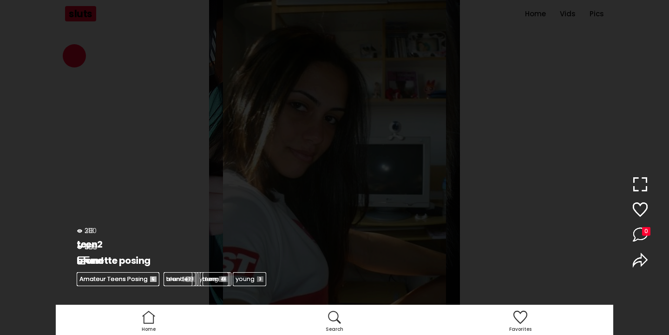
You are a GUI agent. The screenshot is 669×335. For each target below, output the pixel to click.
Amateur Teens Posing (118, 279)
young (249, 279)
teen (178, 279)
